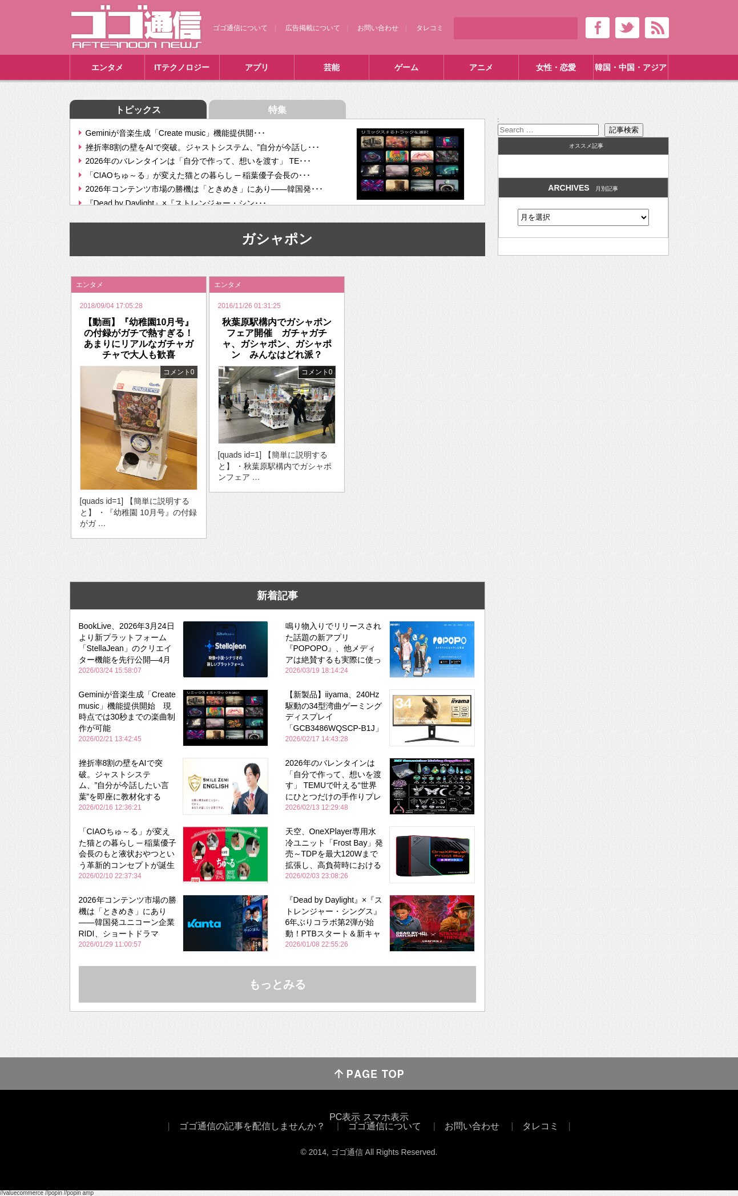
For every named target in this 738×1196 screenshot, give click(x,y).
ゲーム (406, 67)
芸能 (332, 67)
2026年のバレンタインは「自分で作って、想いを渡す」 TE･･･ (199, 160)
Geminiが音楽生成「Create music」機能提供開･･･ (176, 133)
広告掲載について (312, 28)
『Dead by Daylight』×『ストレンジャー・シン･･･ (176, 203)
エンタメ (107, 67)
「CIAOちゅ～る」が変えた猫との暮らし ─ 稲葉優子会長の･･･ (198, 175)
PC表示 (344, 1117)
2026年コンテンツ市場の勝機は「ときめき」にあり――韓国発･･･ (204, 188)
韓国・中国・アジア (631, 67)
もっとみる (277, 984)
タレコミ (429, 28)
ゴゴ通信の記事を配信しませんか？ (252, 1126)
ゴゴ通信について (240, 28)
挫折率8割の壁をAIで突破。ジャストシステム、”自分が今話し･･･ (203, 147)
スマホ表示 (386, 1117)
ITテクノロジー (181, 67)
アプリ (257, 67)
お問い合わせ (377, 28)
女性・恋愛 (556, 67)
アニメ (481, 67)
